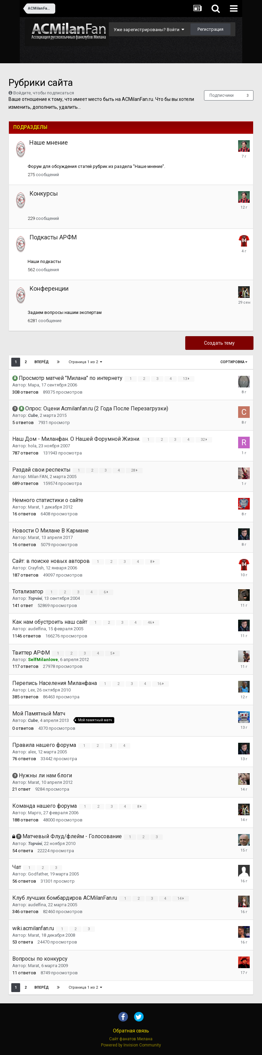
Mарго (34, 812)
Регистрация (210, 29)
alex (32, 751)
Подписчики (221, 95)
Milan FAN (38, 476)
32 (205, 439)
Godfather (38, 873)
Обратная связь (131, 1030)
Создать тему (219, 343)
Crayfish (36, 567)
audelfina (37, 628)
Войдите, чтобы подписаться (43, 92)
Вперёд (41, 362)
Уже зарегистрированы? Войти (149, 29)
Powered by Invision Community (131, 1045)
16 (161, 684)
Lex (31, 690)
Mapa (33, 384)
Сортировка (233, 362)
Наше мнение (48, 142)
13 (187, 379)
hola (32, 445)
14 (181, 898)
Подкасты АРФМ (53, 237)
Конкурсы (43, 193)
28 (135, 470)
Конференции (49, 288)
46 (152, 622)
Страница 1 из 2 (85, 362)
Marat (33, 507)
